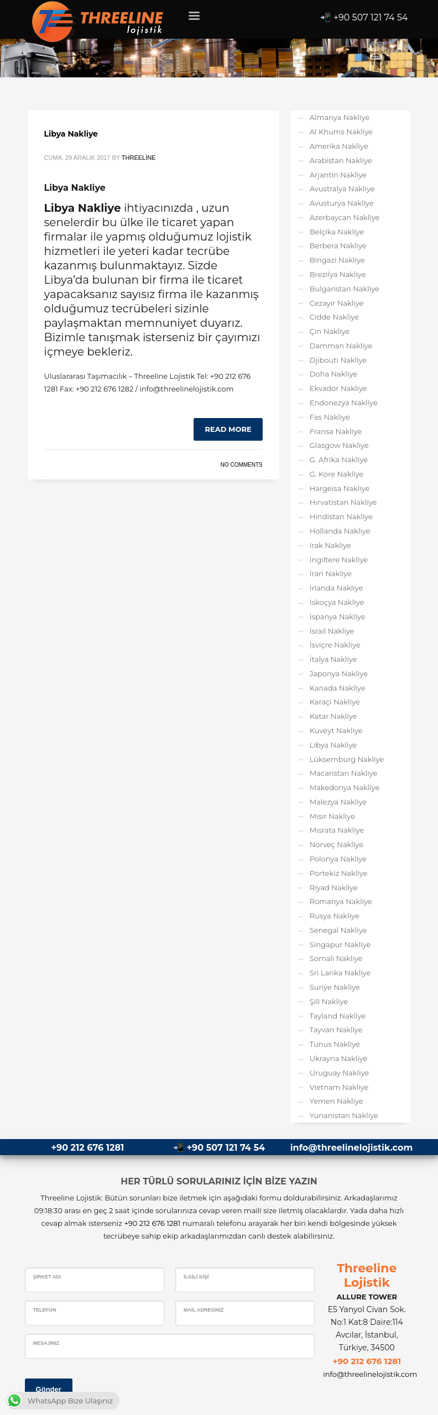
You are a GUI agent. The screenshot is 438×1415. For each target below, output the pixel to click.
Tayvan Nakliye (336, 1029)
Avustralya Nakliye (342, 188)
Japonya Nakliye (339, 673)
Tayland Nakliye (338, 1015)
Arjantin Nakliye (338, 174)
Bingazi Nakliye (337, 259)
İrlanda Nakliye (336, 587)
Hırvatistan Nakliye (343, 502)
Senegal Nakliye (338, 930)
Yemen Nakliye (336, 1101)
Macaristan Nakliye (344, 773)
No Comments (242, 465)
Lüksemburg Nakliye (347, 759)
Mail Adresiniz (204, 1310)
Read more (228, 429)
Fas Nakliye (330, 417)
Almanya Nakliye (339, 117)
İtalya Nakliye (333, 659)
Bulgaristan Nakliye (344, 288)
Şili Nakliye (329, 1001)
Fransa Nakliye (336, 431)
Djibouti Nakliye (338, 360)
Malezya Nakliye (338, 801)
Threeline (139, 157)
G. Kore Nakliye (336, 473)
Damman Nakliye (341, 345)
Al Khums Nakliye (341, 131)
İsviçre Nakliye (335, 644)
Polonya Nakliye (338, 858)
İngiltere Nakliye (339, 559)
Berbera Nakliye (338, 245)
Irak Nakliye (330, 545)
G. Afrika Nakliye (339, 459)
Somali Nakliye (336, 958)
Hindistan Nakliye (341, 516)
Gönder (48, 1389)
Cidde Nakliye (334, 316)
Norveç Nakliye (336, 844)
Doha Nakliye (333, 373)
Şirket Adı (47, 1277)
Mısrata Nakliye (337, 830)
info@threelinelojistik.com (351, 1147)
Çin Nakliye (330, 331)
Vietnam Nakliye (339, 1087)
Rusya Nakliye (334, 915)
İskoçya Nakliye (337, 602)
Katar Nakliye (333, 716)
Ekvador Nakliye (338, 388)
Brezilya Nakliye (338, 274)
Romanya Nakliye (341, 901)
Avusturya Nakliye (342, 203)
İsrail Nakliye (332, 630)
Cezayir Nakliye (337, 303)
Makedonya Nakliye (344, 787)
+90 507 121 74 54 (370, 17)
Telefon (44, 1310)
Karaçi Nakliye (335, 701)
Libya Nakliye (71, 134)
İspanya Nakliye (338, 616)
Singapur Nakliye (340, 944)
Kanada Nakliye (338, 687)
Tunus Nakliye (335, 1044)
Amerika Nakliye (339, 146)
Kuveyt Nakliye (336, 730)
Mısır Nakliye (332, 816)
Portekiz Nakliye (339, 873)
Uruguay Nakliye (339, 1072)
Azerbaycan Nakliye (345, 217)
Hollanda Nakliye (340, 530)
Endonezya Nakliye (344, 402)
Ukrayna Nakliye (339, 1058)
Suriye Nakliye (335, 987)
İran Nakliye (331, 573)
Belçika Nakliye (337, 231)
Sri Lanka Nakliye (340, 972)
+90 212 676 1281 (87, 1147)
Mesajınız (46, 1343)
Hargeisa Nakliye (340, 488)
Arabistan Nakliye (341, 160)
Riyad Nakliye (334, 887)
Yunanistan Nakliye (344, 1115)
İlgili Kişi (196, 1277)
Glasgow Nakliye (339, 445)
